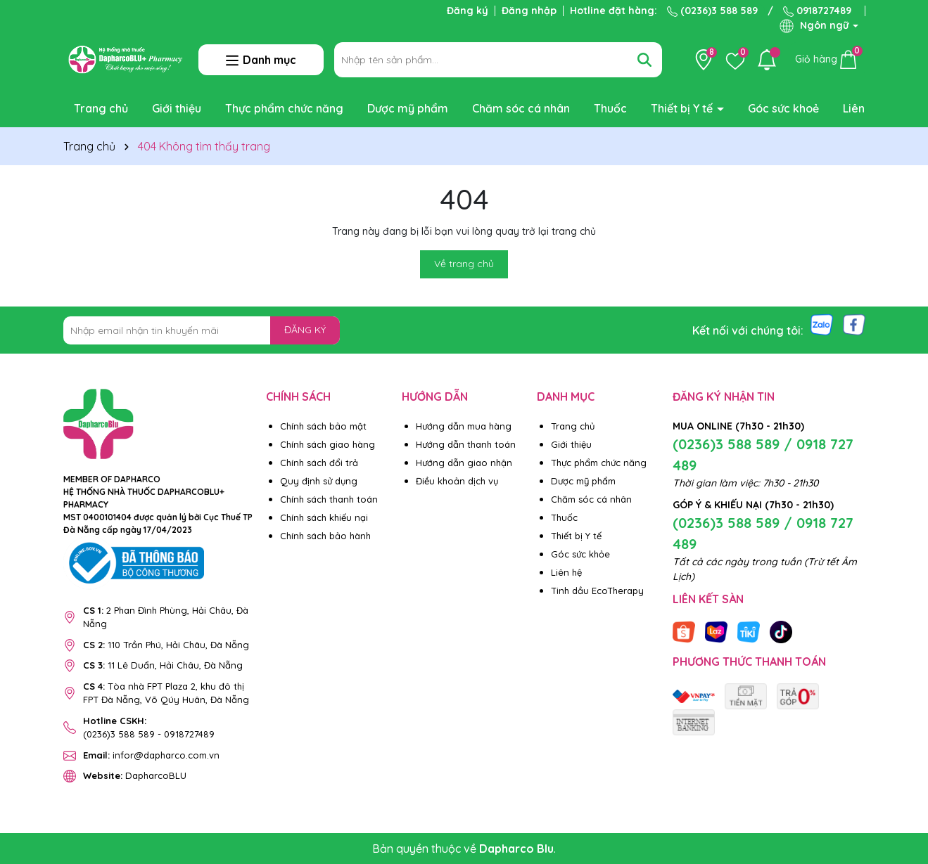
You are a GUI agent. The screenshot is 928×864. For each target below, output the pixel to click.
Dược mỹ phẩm (407, 108)
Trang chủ (101, 108)
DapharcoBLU (134, 775)
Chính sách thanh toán (329, 499)
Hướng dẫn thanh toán (466, 444)
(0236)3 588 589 (712, 10)
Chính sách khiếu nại (324, 517)
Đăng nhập (529, 10)
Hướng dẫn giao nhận (464, 462)
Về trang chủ (464, 263)
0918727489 (817, 10)
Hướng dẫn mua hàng (463, 426)
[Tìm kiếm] (644, 60)
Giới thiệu (176, 108)
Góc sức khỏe (580, 554)
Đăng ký (467, 10)
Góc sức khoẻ (783, 108)
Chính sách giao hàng (327, 444)
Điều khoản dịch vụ (457, 480)
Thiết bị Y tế (683, 108)
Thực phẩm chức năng (284, 108)
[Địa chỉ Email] (202, 330)
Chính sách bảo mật (323, 426)
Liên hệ (861, 108)
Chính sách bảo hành (325, 535)
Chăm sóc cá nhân (521, 108)
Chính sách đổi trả (319, 462)
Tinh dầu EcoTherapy (597, 590)
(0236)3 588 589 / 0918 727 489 (763, 454)
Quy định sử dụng (318, 480)
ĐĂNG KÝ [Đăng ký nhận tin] (305, 329)
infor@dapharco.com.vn (151, 755)
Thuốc (610, 108)
